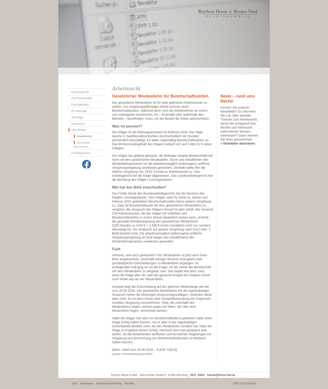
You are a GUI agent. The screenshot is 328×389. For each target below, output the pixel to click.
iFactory (252, 383)
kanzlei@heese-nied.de (221, 375)
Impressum (86, 383)
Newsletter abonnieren (239, 143)
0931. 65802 (197, 375)
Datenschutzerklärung (109, 383)
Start (74, 383)
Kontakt (129, 383)
